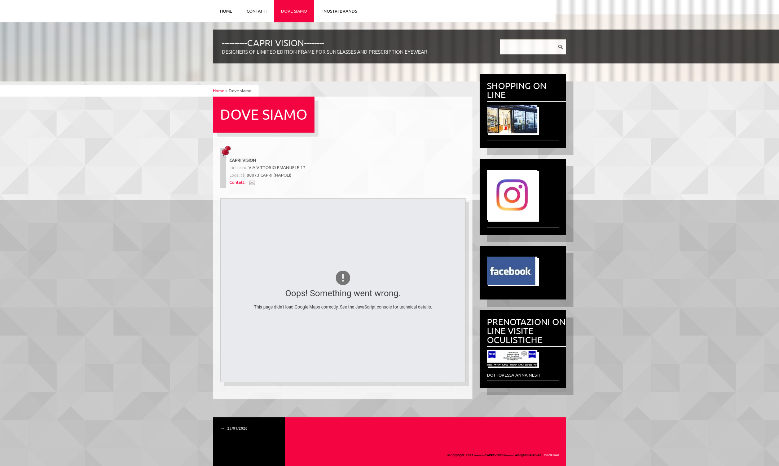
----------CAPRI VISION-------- (273, 43)
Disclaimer (551, 455)
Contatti (257, 11)
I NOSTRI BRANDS (339, 11)
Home (226, 11)
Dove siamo (294, 11)
